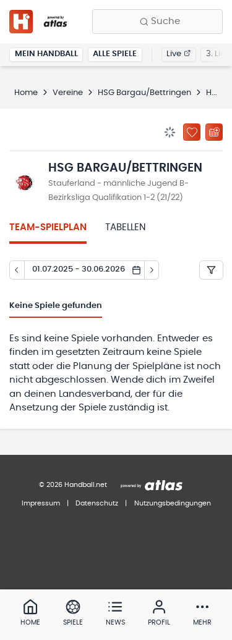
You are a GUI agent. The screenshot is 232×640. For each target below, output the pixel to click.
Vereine (68, 93)
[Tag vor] (152, 270)
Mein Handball (46, 54)
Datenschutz (96, 503)
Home (26, 93)
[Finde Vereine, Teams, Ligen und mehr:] (157, 21)
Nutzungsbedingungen (172, 503)
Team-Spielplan (48, 227)
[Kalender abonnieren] (214, 132)
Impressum (41, 503)
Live (178, 54)
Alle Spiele (115, 54)
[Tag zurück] (16, 270)
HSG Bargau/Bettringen (144, 93)
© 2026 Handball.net (73, 484)
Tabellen (125, 227)
